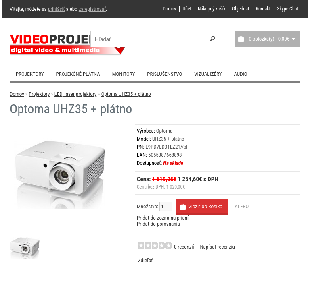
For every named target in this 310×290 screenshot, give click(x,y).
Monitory (123, 74)
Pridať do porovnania (158, 224)
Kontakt (263, 9)
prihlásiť (56, 9)
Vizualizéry (208, 74)
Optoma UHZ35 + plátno (126, 94)
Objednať (240, 9)
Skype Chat (287, 9)
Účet (186, 9)
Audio (240, 74)
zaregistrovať (92, 9)
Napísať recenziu (217, 247)
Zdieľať (145, 260)
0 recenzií (184, 247)
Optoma (164, 131)
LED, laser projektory (75, 94)
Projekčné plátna (78, 74)
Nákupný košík (212, 9)
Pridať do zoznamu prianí (163, 218)
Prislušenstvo (164, 74)
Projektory (30, 74)
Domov (169, 9)
